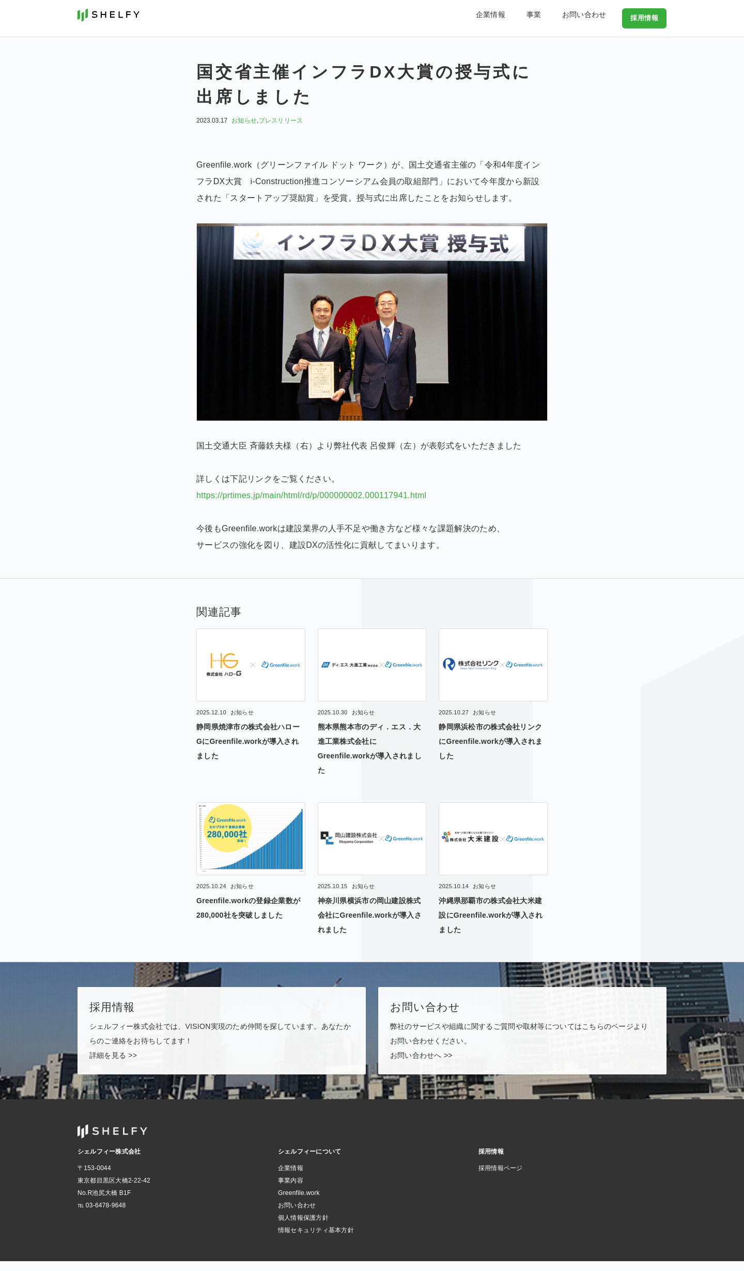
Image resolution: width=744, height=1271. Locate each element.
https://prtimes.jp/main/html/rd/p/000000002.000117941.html (311, 495)
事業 (552, 17)
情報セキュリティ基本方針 (316, 1240)
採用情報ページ (500, 1178)
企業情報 (519, 17)
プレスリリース (281, 120)
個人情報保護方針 (303, 1227)
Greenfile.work (299, 1202)
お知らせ (244, 120)
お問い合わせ (591, 17)
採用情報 (645, 17)
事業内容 (290, 1190)
